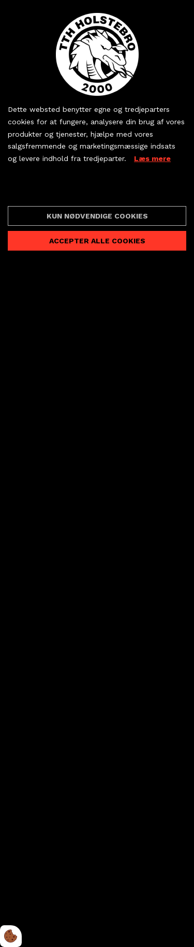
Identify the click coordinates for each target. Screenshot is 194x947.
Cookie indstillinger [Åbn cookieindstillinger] (44, 189)
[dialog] (97, 473)
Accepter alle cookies (97, 241)
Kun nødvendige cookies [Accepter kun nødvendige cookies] (97, 216)
